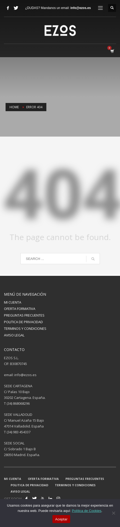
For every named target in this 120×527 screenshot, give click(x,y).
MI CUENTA (12, 302)
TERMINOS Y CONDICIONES (25, 328)
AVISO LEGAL (14, 335)
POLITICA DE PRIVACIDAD (23, 321)
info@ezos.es (80, 8)
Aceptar (61, 519)
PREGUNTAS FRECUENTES (24, 315)
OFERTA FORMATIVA (19, 308)
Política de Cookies (86, 511)
